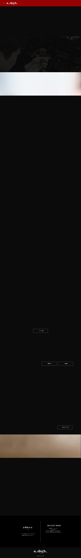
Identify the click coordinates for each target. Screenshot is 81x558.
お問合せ (66, 363)
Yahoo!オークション (65, 427)
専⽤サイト (50, 363)
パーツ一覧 (41, 330)
